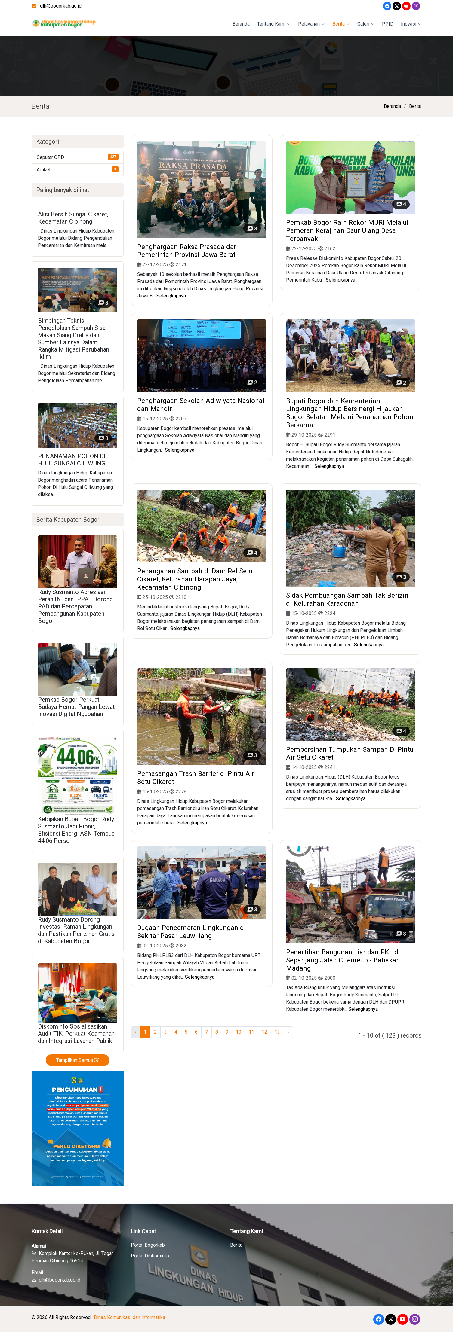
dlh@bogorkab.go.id (61, 6)
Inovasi (411, 24)
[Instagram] (416, 6)
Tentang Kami (274, 24)
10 (238, 1032)
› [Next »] (288, 1032)
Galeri (365, 24)
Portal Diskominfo (150, 1256)
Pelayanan (311, 24)
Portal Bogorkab (148, 1245)
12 (264, 1032)
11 (251, 1032)
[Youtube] (406, 6)
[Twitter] (397, 6)
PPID (387, 24)
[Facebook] (387, 6)
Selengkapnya (171, 296)
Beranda (241, 24)
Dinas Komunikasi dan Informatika (129, 1317)
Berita (341, 24)
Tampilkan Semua (77, 1060)
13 (277, 1032)
